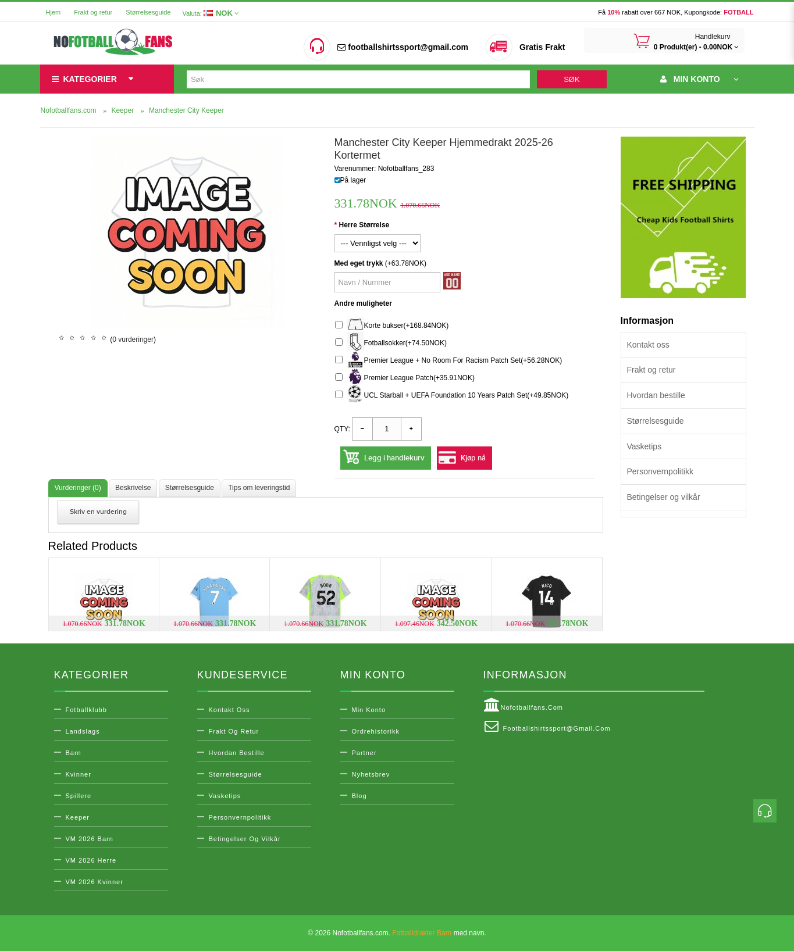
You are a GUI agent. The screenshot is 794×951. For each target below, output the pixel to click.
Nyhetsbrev (371, 774)
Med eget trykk (358, 263)
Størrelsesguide (148, 12)
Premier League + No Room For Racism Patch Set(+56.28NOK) (448, 360)
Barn (73, 752)
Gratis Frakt (542, 47)
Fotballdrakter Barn (421, 933)
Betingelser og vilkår (663, 497)
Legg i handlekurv (394, 458)
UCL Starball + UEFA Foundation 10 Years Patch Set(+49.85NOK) (452, 395)
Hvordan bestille (656, 395)
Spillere (79, 795)
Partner (364, 752)
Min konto (369, 709)
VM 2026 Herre (91, 860)
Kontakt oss (648, 344)
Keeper (78, 817)
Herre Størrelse (364, 225)
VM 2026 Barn (89, 838)
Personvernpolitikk (660, 471)
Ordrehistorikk (376, 731)
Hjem (53, 12)
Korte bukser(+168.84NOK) (392, 326)
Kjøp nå (473, 458)
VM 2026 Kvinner (94, 881)
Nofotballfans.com (523, 705)
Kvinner (78, 774)
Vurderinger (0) (78, 488)
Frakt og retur (93, 12)
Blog (359, 795)
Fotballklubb (86, 709)
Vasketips (644, 446)
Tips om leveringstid (259, 488)
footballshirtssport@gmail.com (402, 47)
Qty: (342, 429)
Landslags (83, 731)
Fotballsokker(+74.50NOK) (391, 343)
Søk (571, 79)
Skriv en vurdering (98, 511)
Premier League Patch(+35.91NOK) (405, 378)
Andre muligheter (363, 303)
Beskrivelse (133, 488)
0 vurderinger (133, 339)
